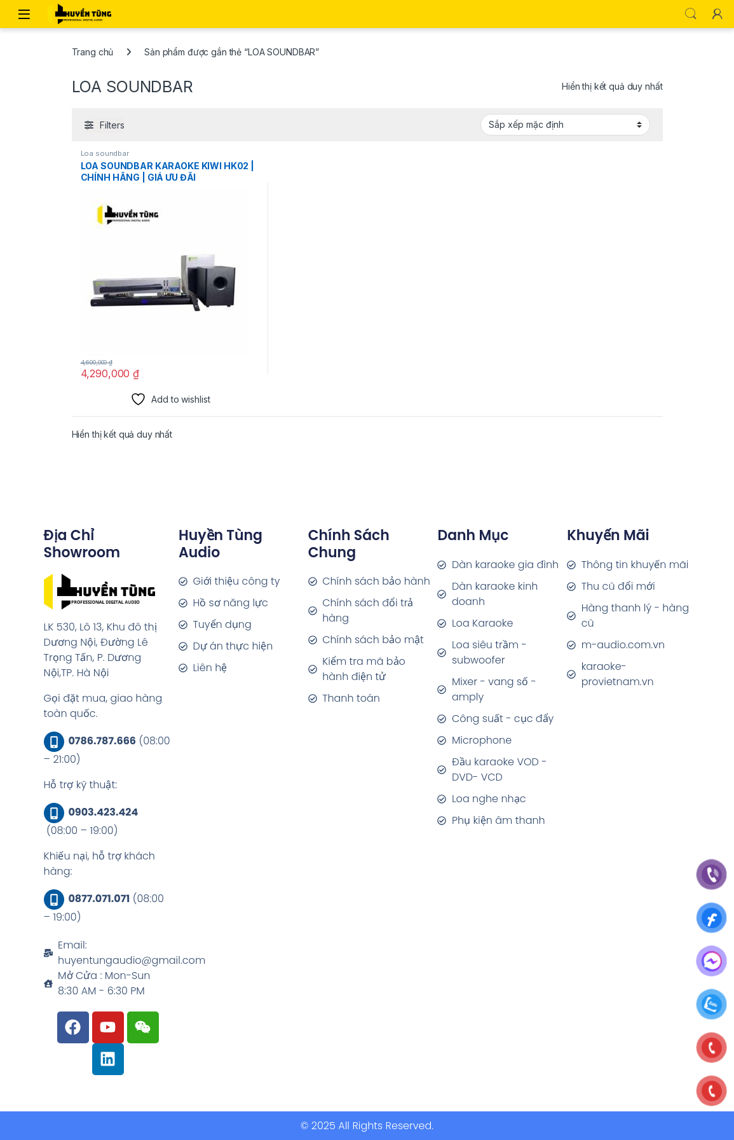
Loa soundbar (105, 153)
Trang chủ (93, 51)
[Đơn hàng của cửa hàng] (565, 125)
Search (691, 14)
